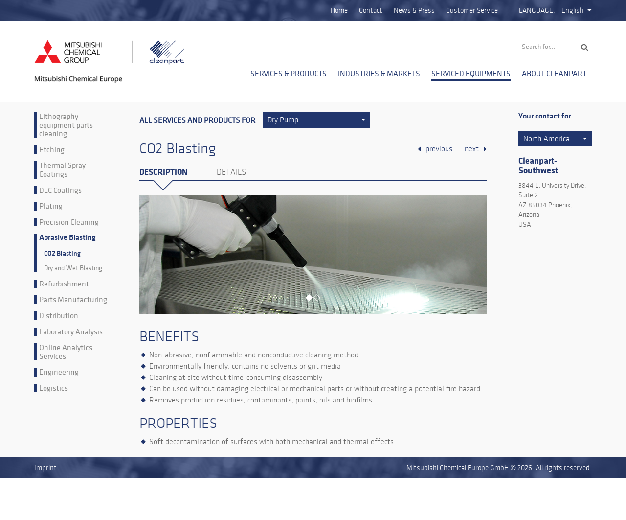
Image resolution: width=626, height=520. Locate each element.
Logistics (53, 388)
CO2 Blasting (62, 253)
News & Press (414, 10)
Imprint (45, 468)
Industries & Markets (379, 73)
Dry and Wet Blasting (73, 268)
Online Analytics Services (65, 351)
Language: (537, 10)
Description (163, 172)
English (572, 10)
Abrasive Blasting (67, 238)
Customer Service (472, 10)
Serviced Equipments (471, 73)
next (472, 148)
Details (231, 172)
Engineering (59, 372)
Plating (51, 206)
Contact (370, 10)
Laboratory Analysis (71, 332)
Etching (52, 149)
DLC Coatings (60, 190)
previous (438, 148)
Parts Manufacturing (73, 299)
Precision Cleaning (69, 222)
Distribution (58, 315)
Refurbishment (64, 284)
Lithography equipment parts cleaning (66, 125)
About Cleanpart (554, 73)
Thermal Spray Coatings (62, 169)
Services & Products (288, 73)
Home (339, 10)
